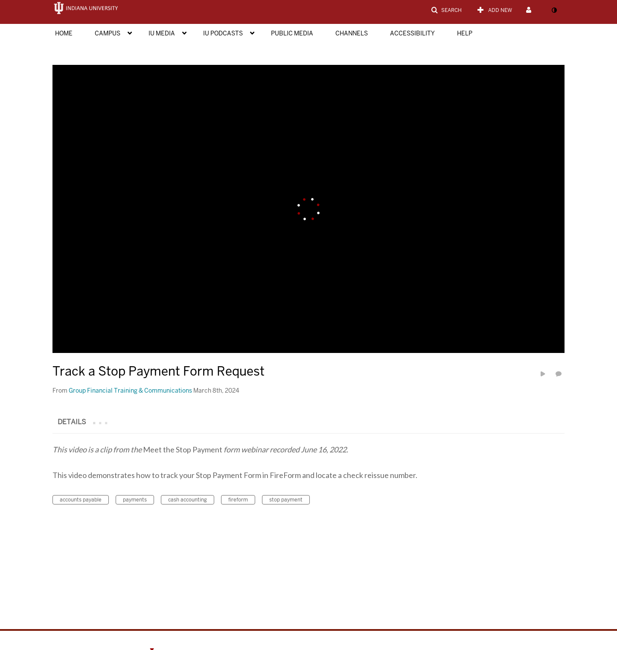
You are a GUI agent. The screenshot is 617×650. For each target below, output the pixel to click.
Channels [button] (351, 33)
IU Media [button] (161, 33)
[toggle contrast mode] (554, 10)
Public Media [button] (292, 33)
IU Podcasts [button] (223, 33)
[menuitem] (72, 32)
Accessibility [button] (412, 33)
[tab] (71, 421)
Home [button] (64, 33)
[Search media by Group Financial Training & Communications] (130, 390)
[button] (446, 10)
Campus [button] (107, 33)
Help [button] (464, 33)
